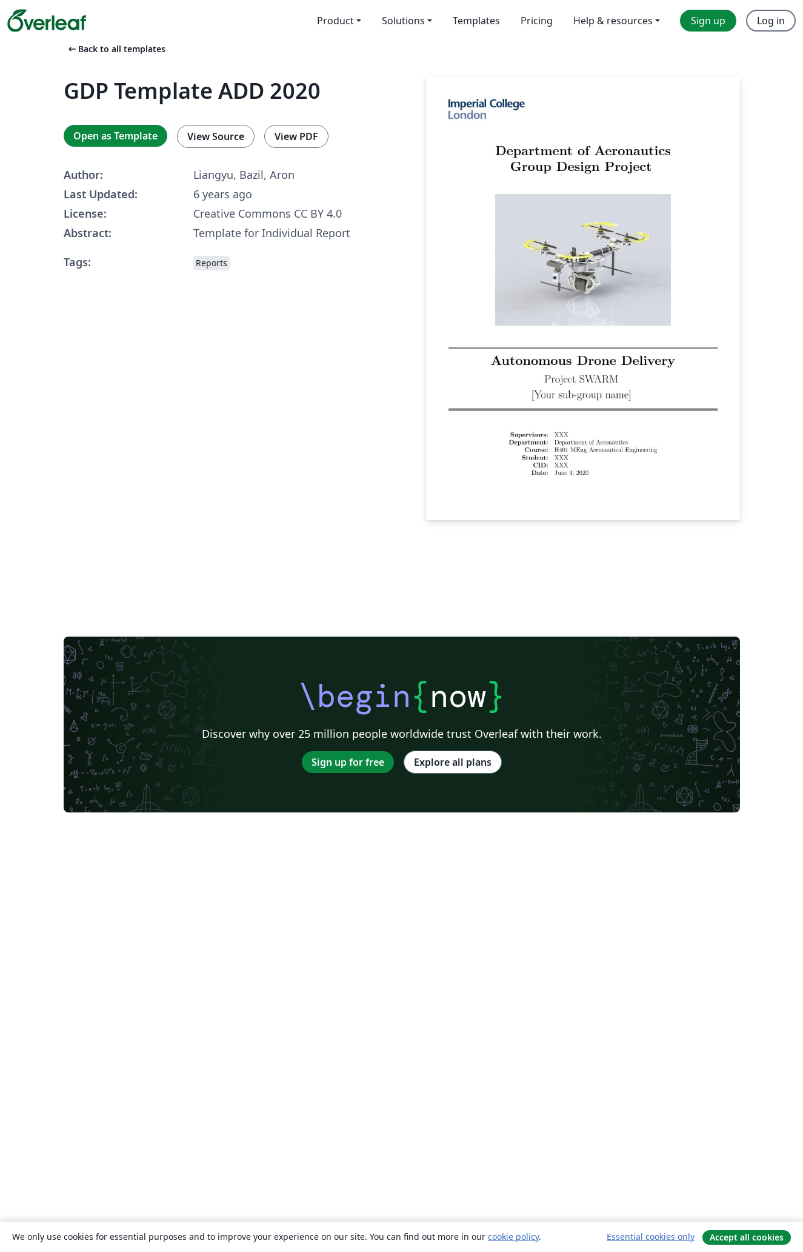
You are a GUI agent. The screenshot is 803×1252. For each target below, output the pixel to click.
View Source (215, 136)
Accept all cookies (747, 1237)
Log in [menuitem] (771, 20)
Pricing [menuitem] (537, 20)
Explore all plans (452, 762)
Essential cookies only (651, 1236)
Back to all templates (115, 49)
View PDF (296, 136)
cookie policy (513, 1236)
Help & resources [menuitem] (613, 20)
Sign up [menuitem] (708, 20)
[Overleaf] (46, 20)
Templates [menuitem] (476, 20)
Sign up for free (348, 762)
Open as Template (115, 135)
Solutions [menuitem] (403, 20)
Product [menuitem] (335, 20)
